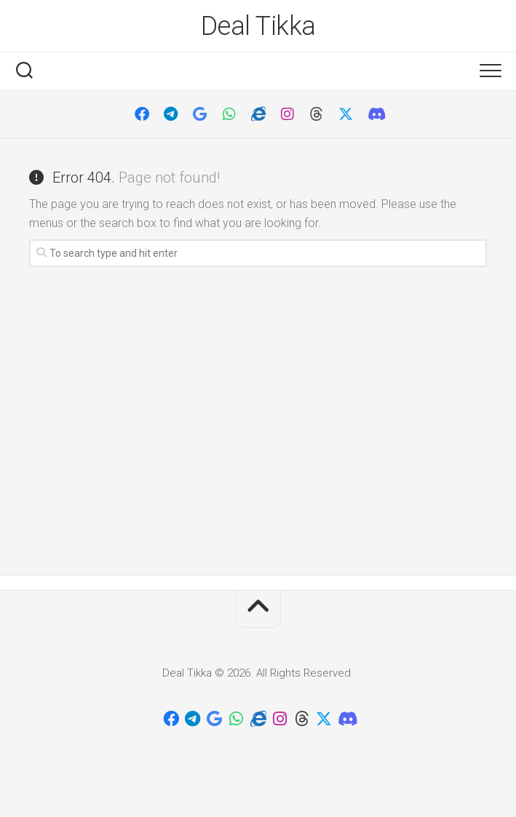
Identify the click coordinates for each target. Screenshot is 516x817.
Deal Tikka (258, 26)
